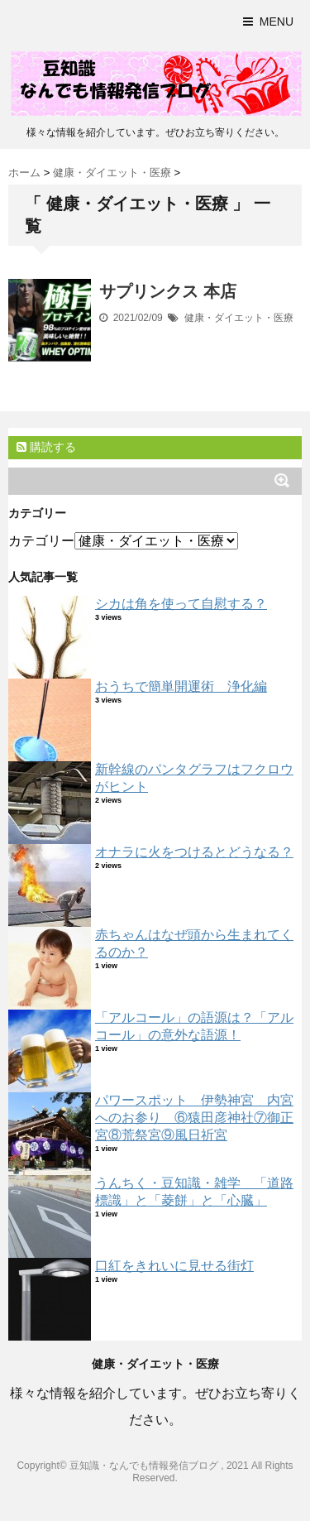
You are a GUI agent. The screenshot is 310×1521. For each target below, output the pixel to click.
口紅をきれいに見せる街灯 (174, 1266)
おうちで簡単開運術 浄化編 (181, 686)
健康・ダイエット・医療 (238, 318)
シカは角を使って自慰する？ (181, 604)
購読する (46, 446)
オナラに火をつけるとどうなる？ (194, 852)
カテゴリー (41, 541)
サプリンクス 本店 (167, 291)
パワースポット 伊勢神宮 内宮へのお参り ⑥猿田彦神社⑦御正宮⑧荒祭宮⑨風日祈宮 (194, 1117)
